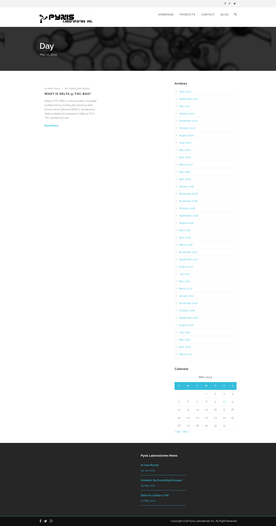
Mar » (186, 431)
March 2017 (185, 288)
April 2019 (185, 179)
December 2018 (188, 193)
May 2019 (184, 171)
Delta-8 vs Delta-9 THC (155, 495)
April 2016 (185, 347)
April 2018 (185, 237)
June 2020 (185, 142)
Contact (208, 14)
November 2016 (188, 303)
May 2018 (184, 230)
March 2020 (186, 164)
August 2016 (186, 325)
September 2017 (188, 259)
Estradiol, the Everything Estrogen (161, 480)
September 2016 (188, 317)
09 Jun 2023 (148, 470)
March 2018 (185, 244)
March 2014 (185, 354)
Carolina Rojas (79, 88)
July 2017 (184, 274)
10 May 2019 (52, 88)
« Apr (178, 431)
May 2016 (184, 339)
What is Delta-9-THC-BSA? (67, 94)
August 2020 (186, 135)
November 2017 (188, 252)
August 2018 (186, 223)
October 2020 (187, 128)
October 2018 (187, 208)
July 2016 (184, 332)
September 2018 (188, 215)
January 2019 (186, 186)
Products (187, 14)
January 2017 (186, 295)
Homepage (166, 14)
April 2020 (185, 157)
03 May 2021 (148, 500)
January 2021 (186, 113)
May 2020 (185, 150)
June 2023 (185, 91)
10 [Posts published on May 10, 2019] (224, 401)
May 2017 (184, 281)
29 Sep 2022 (148, 485)
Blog (225, 14)
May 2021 (184, 106)
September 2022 (188, 99)
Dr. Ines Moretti (150, 465)
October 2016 (187, 310)
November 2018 (188, 201)
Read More (51, 125)
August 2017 (186, 266)
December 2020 (188, 120)
